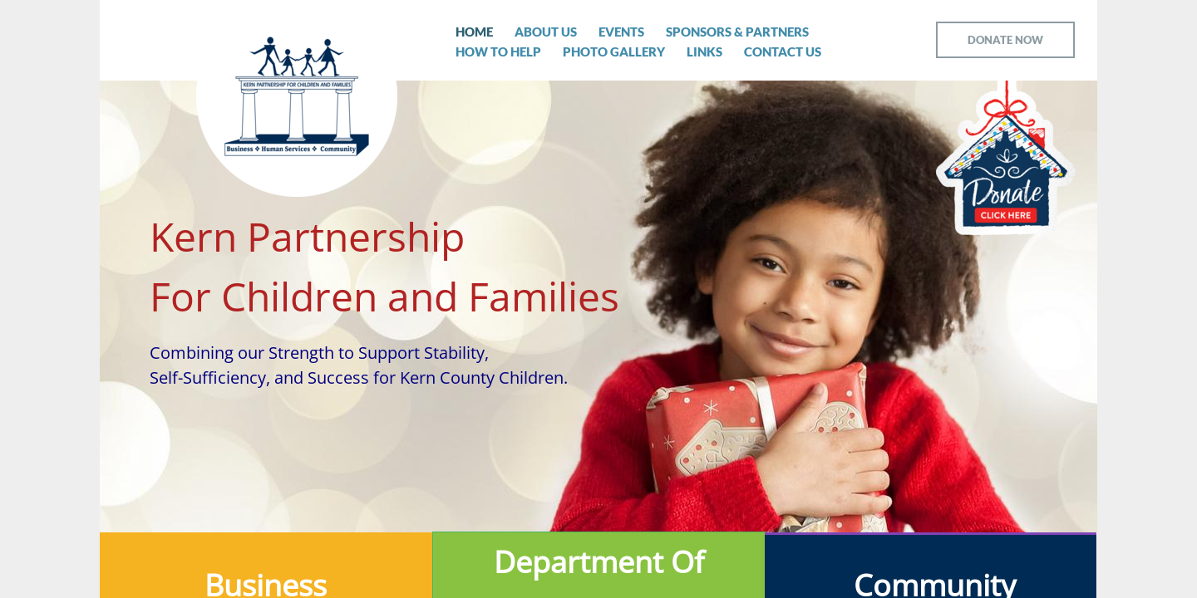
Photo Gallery (614, 51)
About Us (546, 31)
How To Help (498, 51)
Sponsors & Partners (737, 31)
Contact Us (782, 51)
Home (474, 31)
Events (621, 31)
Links (704, 51)
